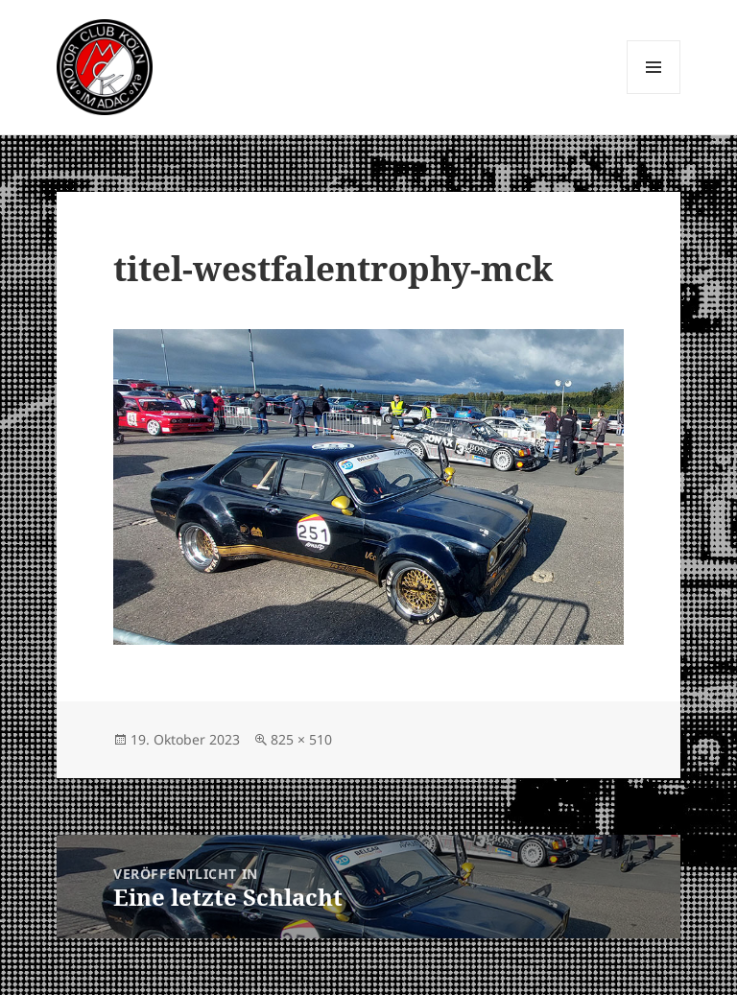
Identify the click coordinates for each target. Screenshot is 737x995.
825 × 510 (301, 739)
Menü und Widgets (654, 93)
